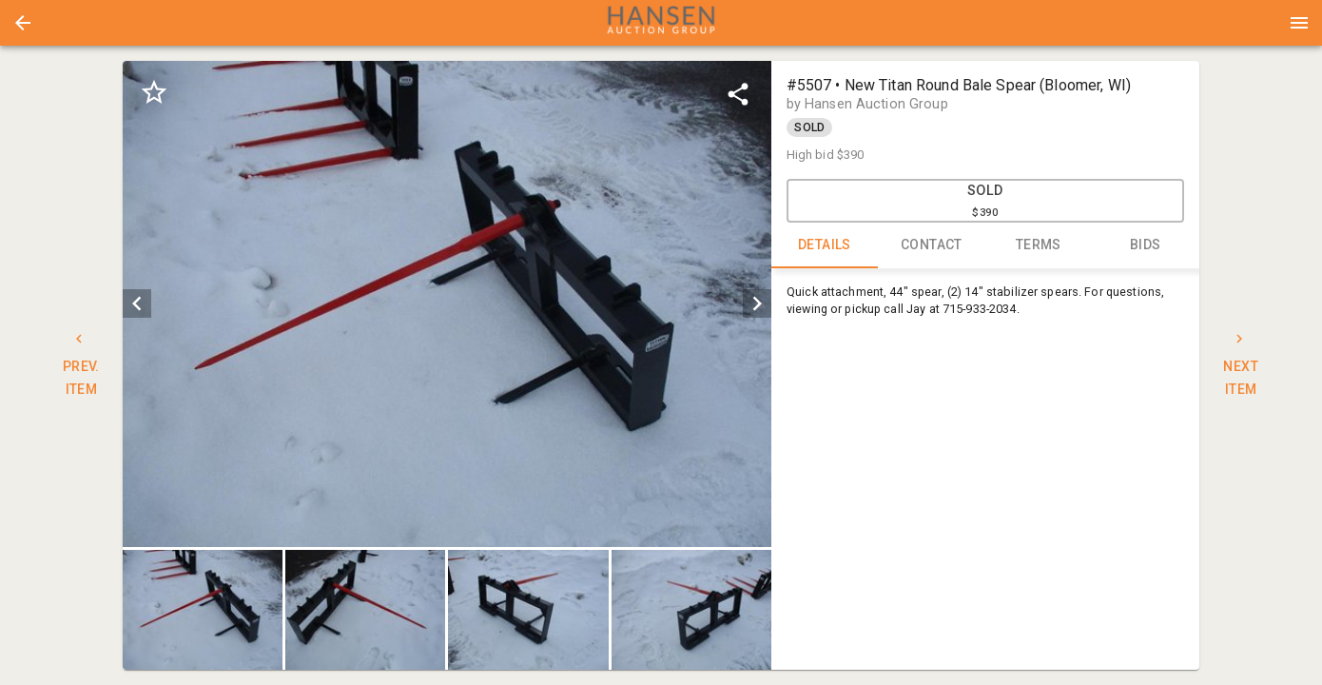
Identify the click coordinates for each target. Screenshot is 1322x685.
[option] (446, 304)
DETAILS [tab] (825, 245)
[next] (757, 303)
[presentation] (661, 23)
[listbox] (446, 304)
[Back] (23, 23)
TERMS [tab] (1039, 245)
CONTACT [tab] (931, 245)
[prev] (137, 303)
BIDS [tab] (1145, 245)
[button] (23, 23)
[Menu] (1299, 23)
